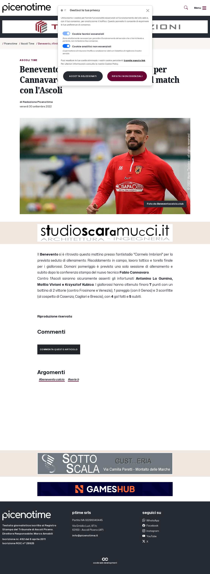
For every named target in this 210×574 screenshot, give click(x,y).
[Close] (148, 10)
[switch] (66, 46)
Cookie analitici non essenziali (91, 46)
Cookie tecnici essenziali (88, 34)
